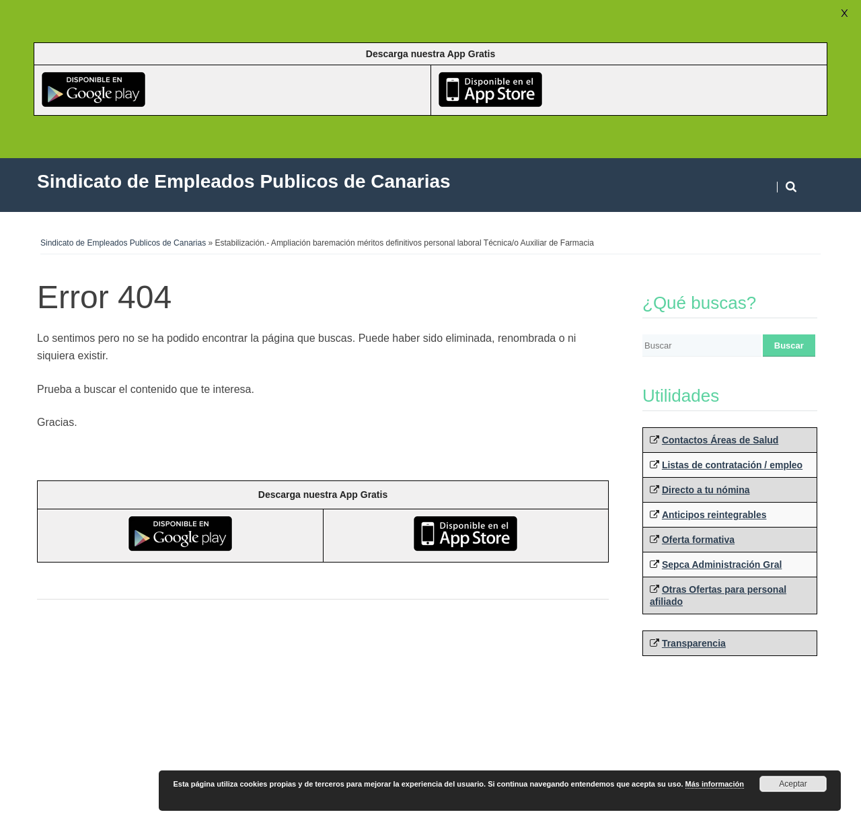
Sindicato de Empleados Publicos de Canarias (123, 243)
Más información (714, 784)
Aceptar (793, 784)
